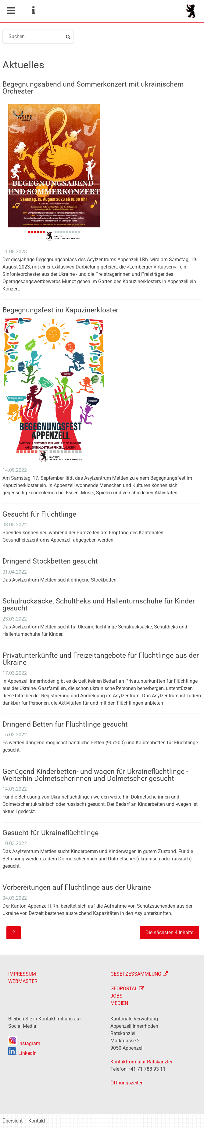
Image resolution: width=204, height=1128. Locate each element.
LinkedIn (22, 1053)
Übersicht (12, 1121)
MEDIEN (119, 1003)
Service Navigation (33, 10)
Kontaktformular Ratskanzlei (141, 1062)
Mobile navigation (10, 10)
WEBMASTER (23, 981)
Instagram (24, 1043)
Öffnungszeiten (127, 1083)
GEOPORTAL (124, 988)
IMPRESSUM (22, 974)
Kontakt (36, 1121)
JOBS (116, 996)
